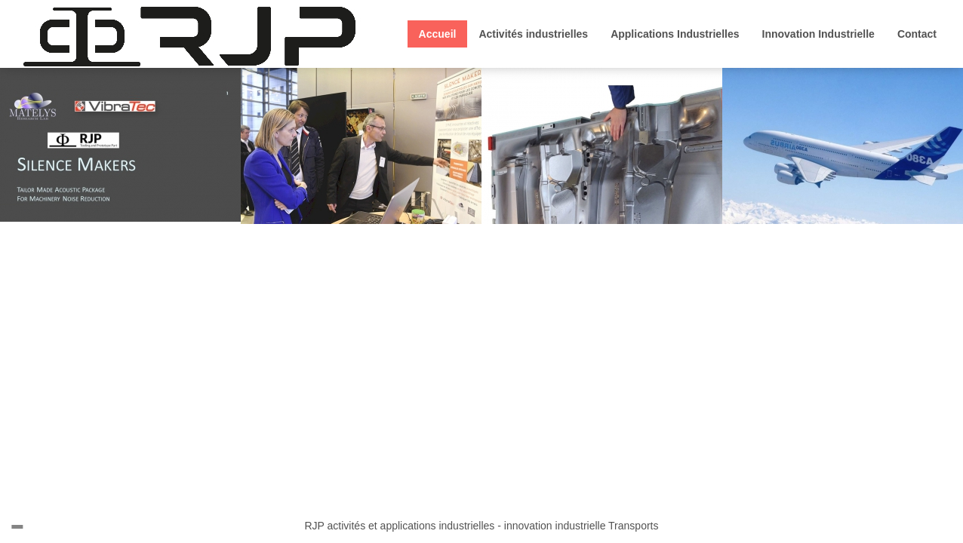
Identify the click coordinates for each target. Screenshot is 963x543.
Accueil (438, 34)
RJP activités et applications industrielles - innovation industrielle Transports (482, 526)
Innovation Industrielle (818, 34)
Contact (917, 34)
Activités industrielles (533, 34)
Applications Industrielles (675, 34)
